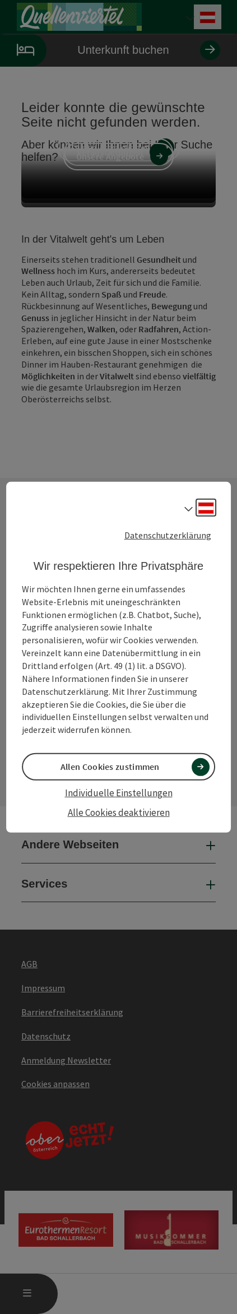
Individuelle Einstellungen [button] (119, 793)
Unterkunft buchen (110, 50)
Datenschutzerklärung (167, 534)
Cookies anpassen (55, 1083)
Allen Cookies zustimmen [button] (110, 766)
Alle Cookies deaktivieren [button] (119, 812)
